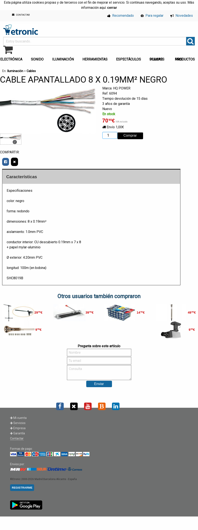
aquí (103, 8)
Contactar (17, 438)
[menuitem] (38, 58)
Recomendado (120, 16)
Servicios (18, 423)
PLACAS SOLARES (157, 59)
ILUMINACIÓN (63, 59)
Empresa (18, 428)
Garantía (17, 433)
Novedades (181, 16)
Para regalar (152, 16)
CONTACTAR (21, 15)
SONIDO (37, 59)
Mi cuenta (18, 418)
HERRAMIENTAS (94, 59)
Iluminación (15, 71)
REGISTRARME (22, 487)
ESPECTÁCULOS (128, 59)
